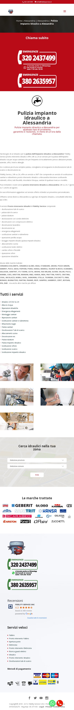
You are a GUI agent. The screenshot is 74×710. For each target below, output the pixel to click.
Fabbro (12, 635)
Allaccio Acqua (7, 305)
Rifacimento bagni (9, 324)
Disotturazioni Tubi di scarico (13, 330)
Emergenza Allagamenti (11, 311)
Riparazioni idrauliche (10, 308)
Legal (41, 707)
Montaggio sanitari (9, 314)
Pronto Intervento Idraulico (19, 658)
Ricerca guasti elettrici (17, 651)
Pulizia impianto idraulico (11, 343)
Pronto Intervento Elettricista (20, 648)
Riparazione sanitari (9, 317)
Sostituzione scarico (9, 349)
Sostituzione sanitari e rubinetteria (15, 321)
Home (19, 20)
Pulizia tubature (8, 339)
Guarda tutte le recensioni (37, 618)
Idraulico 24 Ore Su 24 (10, 302)
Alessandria (29, 20)
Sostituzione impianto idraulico (14, 352)
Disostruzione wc (8, 336)
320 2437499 (28, 2)
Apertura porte (15, 641)
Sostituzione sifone (9, 346)
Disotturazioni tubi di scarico (20, 661)
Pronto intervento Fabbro (19, 638)
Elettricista (13, 645)
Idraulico (12, 655)
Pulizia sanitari (7, 327)
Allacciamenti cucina (9, 333)
